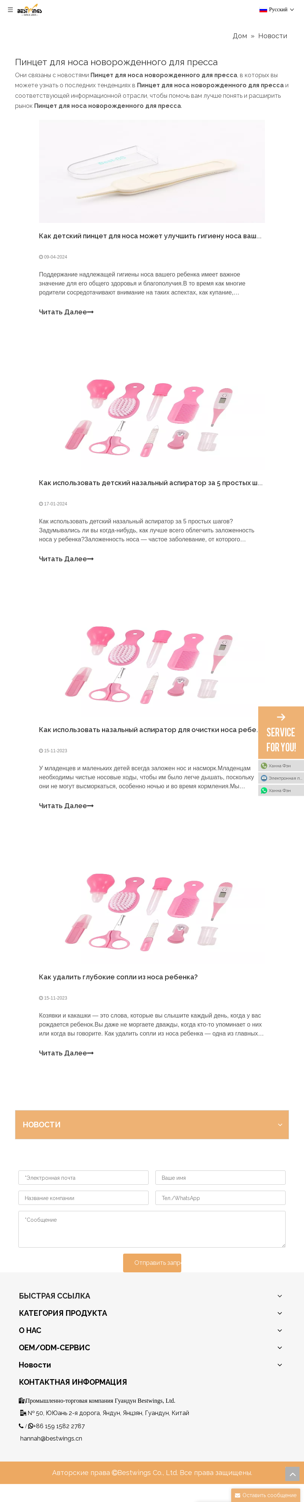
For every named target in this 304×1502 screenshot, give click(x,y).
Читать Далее (68, 314)
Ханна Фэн (280, 765)
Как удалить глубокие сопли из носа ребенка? (120, 992)
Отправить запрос (157, 1280)
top (292, 1474)
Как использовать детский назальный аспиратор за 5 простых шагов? (159, 489)
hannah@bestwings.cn (51, 1456)
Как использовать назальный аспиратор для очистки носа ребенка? (157, 741)
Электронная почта (286, 777)
